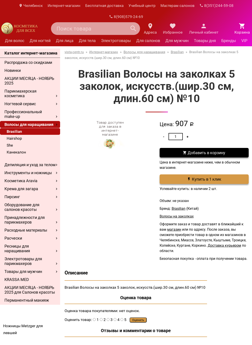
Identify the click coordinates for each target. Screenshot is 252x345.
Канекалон (16, 152)
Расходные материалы (25, 230)
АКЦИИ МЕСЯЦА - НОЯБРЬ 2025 (29, 80)
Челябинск (31, 5)
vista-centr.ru (74, 52)
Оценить (138, 320)
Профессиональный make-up (23, 114)
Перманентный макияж (26, 300)
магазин (174, 229)
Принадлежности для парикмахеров (24, 219)
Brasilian (14, 131)
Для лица (64, 40)
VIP (244, 40)
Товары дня (205, 40)
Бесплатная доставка (104, 5)
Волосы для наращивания (28, 124)
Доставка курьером (224, 245)
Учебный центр (142, 5)
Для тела (87, 40)
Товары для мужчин (23, 271)
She (10, 145)
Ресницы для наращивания (17, 248)
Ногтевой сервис (20, 103)
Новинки (12, 70)
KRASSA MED (16, 279)
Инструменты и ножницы (28, 172)
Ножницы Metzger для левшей (23, 329)
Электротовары (116, 40)
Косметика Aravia (20, 180)
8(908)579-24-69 (126, 16)
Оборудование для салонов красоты (21, 207)
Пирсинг (12, 196)
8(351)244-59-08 (216, 5)
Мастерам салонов (178, 5)
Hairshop (14, 138)
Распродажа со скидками (28, 62)
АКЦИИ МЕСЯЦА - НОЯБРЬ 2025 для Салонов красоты (29, 290)
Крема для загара (21, 188)
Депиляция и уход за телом (29, 164)
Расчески (13, 238)
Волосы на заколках (177, 216)
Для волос (14, 40)
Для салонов (148, 40)
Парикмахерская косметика (20, 93)
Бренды (228, 40)
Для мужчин (177, 40)
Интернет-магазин (64, 5)
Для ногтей (40, 40)
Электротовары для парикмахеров (23, 261)
